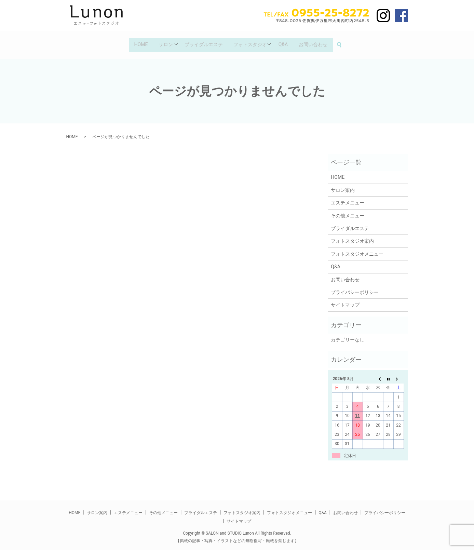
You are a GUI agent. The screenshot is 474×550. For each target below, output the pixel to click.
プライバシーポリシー (355, 289)
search (347, 43)
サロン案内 (343, 186)
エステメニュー (347, 199)
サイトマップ (345, 301)
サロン (163, 42)
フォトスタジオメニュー (357, 250)
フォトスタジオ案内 (352, 237)
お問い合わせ (317, 42)
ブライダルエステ (203, 42)
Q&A (285, 42)
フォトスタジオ (251, 42)
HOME (137, 42)
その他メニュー (347, 212)
